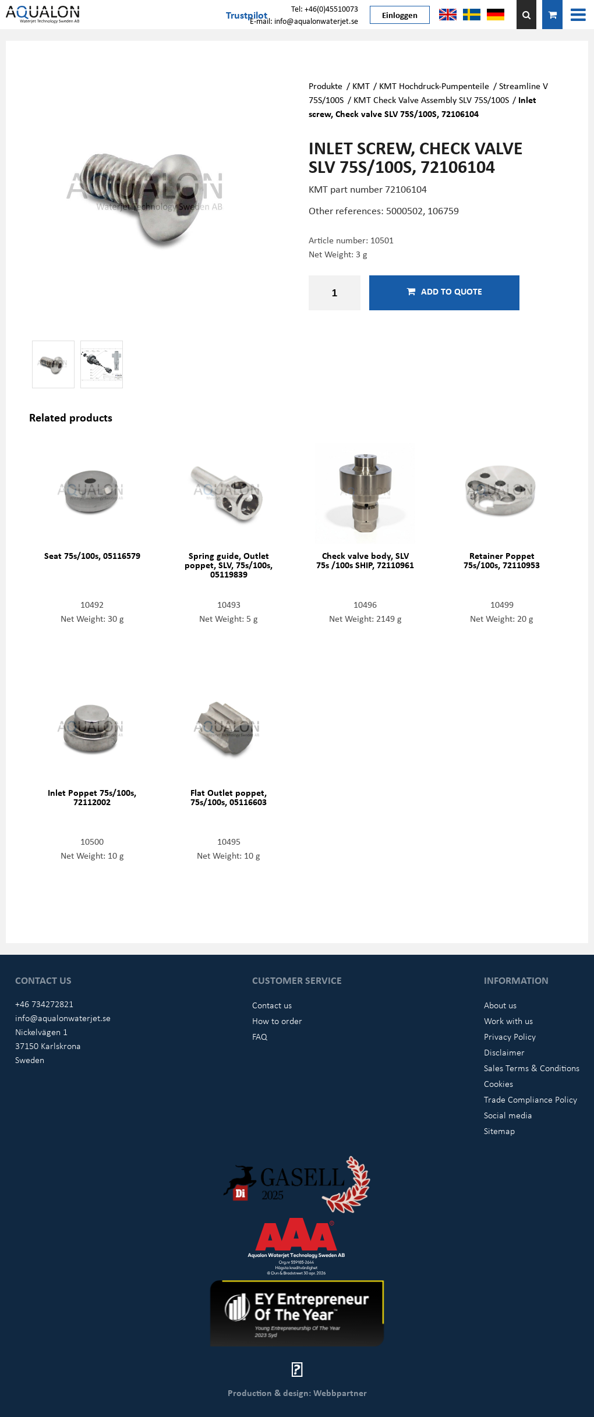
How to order (277, 1020)
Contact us (272, 1004)
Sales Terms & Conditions (531, 1067)
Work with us (508, 1020)
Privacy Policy (510, 1036)
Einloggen (400, 14)
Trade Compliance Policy (530, 1099)
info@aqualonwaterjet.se (63, 1017)
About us (500, 1004)
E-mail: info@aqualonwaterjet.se (304, 20)
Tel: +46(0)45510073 (324, 8)
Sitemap (499, 1130)
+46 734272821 (44, 1003)
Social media (508, 1114)
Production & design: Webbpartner (297, 1392)
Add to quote (444, 291)
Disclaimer (504, 1052)
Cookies (498, 1083)
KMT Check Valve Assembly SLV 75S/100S (431, 99)
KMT (361, 85)
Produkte (325, 85)
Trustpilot (246, 15)
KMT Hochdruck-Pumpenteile (434, 85)
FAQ (259, 1036)
